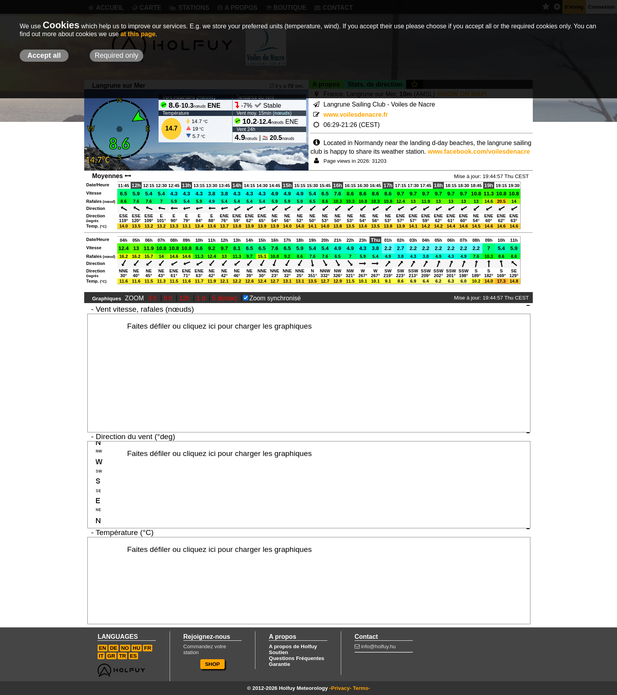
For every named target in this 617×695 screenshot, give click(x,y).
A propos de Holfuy (293, 646)
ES (133, 656)
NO (125, 648)
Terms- (361, 688)
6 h (169, 298)
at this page (137, 34)
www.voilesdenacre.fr (355, 114)
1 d (201, 298)
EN (102, 648)
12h (185, 298)
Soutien (278, 652)
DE (113, 648)
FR (147, 648)
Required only (116, 55)
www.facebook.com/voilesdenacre (479, 151)
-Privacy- (340, 688)
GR (111, 656)
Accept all (44, 55)
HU (136, 648)
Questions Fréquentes (296, 658)
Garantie (279, 664)
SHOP (212, 664)
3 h (153, 298)
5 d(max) (225, 298)
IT (101, 656)
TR (122, 656)
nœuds (282, 113)
